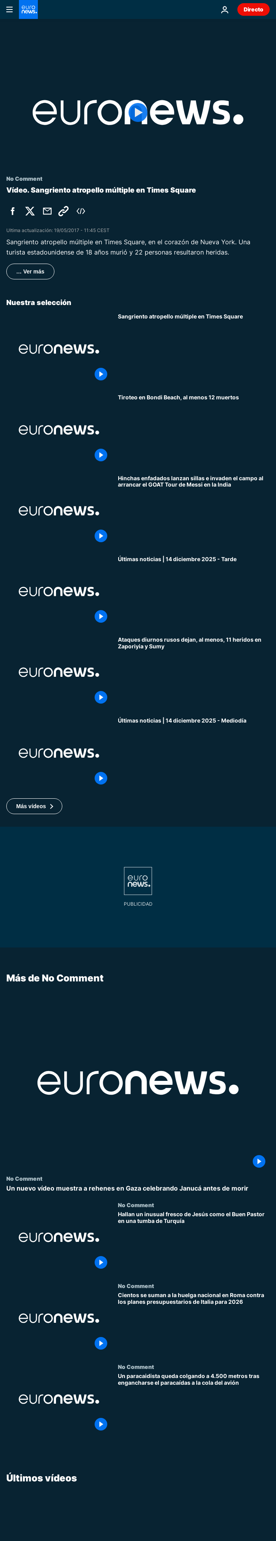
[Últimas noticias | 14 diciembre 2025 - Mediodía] (194, 753)
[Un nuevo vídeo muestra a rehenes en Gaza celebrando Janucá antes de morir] (138, 1188)
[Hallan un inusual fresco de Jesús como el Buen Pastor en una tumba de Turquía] (194, 1242)
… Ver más (30, 271)
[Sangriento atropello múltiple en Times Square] (194, 349)
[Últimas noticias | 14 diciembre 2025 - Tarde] (194, 591)
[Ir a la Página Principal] (28, 9)
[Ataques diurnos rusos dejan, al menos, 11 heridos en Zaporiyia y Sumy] (194, 672)
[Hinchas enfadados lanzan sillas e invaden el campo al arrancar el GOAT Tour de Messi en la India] (194, 511)
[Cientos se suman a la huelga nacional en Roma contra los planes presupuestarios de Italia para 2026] (194, 1323)
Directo (253, 9)
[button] (34, 806)
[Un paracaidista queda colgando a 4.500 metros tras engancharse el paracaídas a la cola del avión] (194, 1404)
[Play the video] (138, 112)
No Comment (24, 1178)
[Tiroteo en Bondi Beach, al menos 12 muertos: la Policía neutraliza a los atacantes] (194, 430)
